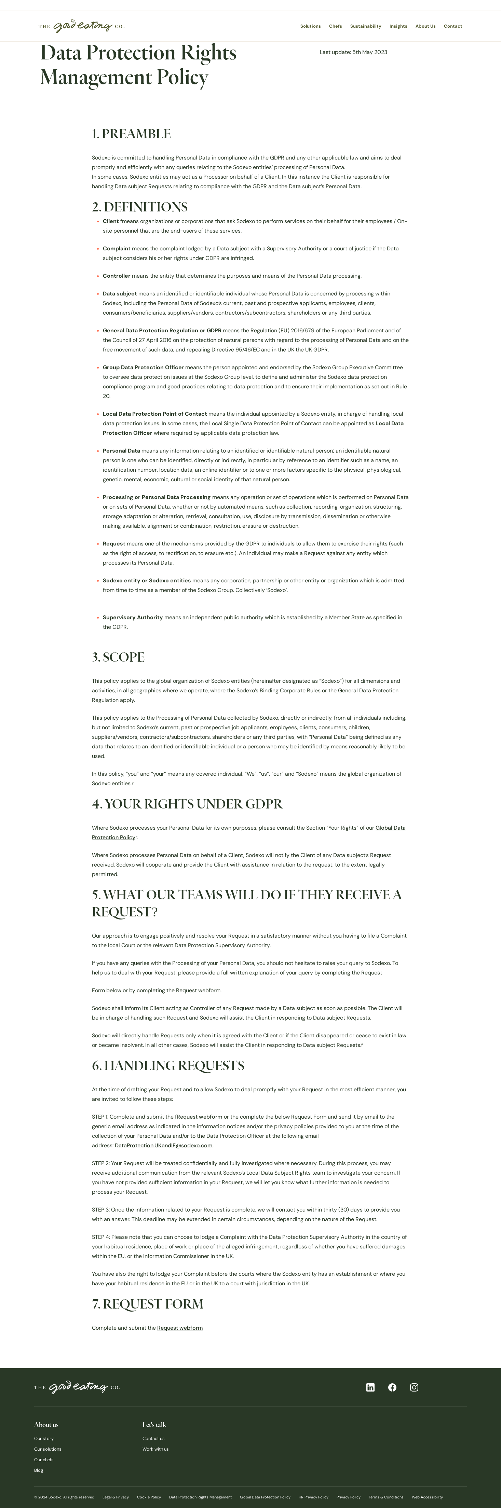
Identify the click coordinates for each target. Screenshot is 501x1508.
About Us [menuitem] (426, 26)
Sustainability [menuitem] (365, 26)
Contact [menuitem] (453, 26)
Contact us (154, 1438)
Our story (44, 1438)
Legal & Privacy (116, 1497)
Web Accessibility (427, 1497)
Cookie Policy (149, 1497)
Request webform (199, 1116)
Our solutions (48, 1449)
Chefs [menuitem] (335, 26)
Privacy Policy (349, 1497)
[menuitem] (81, 26)
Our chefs (44, 1460)
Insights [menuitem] (398, 26)
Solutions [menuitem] (310, 26)
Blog (38, 1470)
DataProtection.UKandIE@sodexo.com (164, 1145)
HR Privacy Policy (313, 1497)
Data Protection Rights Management (200, 1497)
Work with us (156, 1449)
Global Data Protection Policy (265, 1497)
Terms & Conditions (386, 1497)
